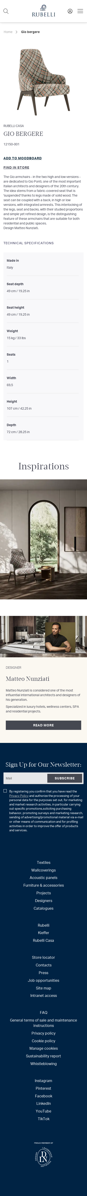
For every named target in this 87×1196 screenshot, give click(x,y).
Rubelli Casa (43, 940)
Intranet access (43, 995)
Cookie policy (43, 1041)
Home (8, 31)
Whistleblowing (43, 1063)
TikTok (43, 1119)
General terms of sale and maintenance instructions (43, 1022)
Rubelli (43, 925)
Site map (43, 988)
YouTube (43, 1111)
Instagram (43, 1080)
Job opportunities (43, 980)
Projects (43, 893)
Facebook (43, 1096)
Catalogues (43, 908)
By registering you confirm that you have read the (43, 810)
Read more (43, 725)
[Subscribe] (64, 778)
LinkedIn (43, 1103)
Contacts (44, 965)
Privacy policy (43, 1033)
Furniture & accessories (43, 885)
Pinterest (43, 1088)
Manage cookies (43, 1048)
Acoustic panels (43, 877)
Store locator (43, 957)
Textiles (43, 862)
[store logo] (43, 15)
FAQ (43, 1012)
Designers (43, 900)
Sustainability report (43, 1056)
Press (43, 973)
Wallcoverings (43, 870)
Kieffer (43, 932)
